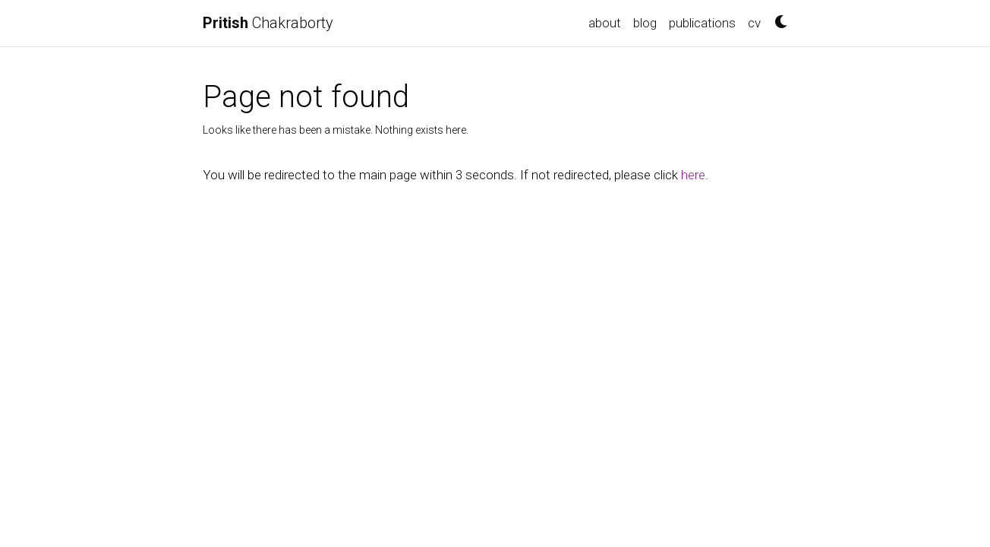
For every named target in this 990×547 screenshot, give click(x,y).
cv (754, 22)
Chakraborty (268, 23)
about (604, 22)
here (693, 174)
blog (645, 22)
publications (702, 22)
